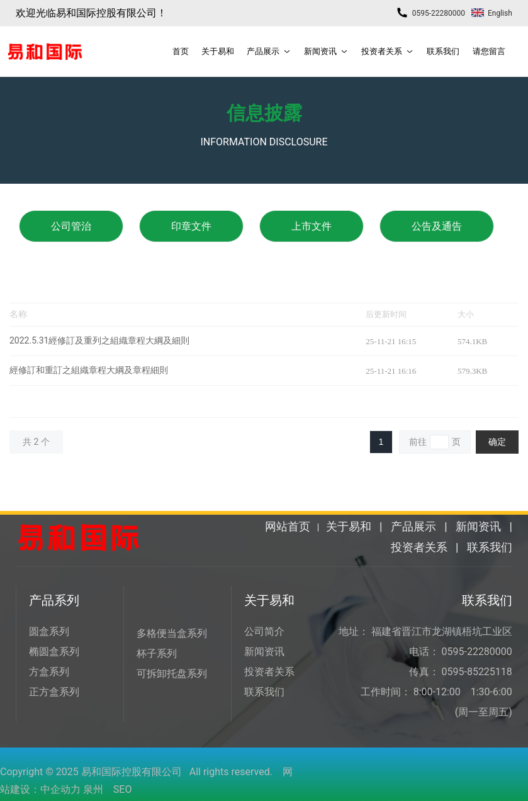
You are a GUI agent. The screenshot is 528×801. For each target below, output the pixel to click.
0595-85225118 (477, 672)
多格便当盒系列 (172, 633)
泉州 (93, 789)
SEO (122, 789)
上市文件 (311, 226)
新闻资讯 (478, 526)
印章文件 (191, 226)
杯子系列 (157, 653)
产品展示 (413, 526)
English (491, 13)
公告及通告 (437, 226)
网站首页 (287, 526)
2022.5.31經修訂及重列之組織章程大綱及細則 (99, 340)
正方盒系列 (54, 692)
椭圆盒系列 (54, 652)
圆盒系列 (49, 631)
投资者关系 (419, 547)
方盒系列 (49, 672)
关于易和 (348, 526)
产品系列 (54, 600)
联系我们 (489, 547)
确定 (497, 442)
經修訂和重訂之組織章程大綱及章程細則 (88, 370)
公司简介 (264, 631)
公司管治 (71, 226)
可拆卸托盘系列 (172, 674)
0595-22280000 (430, 13)
